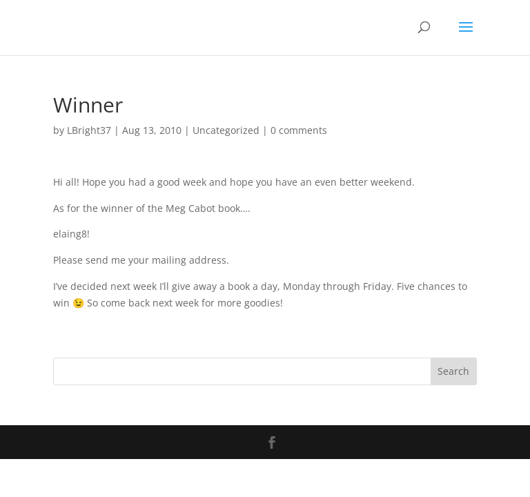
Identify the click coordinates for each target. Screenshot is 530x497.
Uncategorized (226, 130)
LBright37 (89, 130)
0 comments (299, 130)
